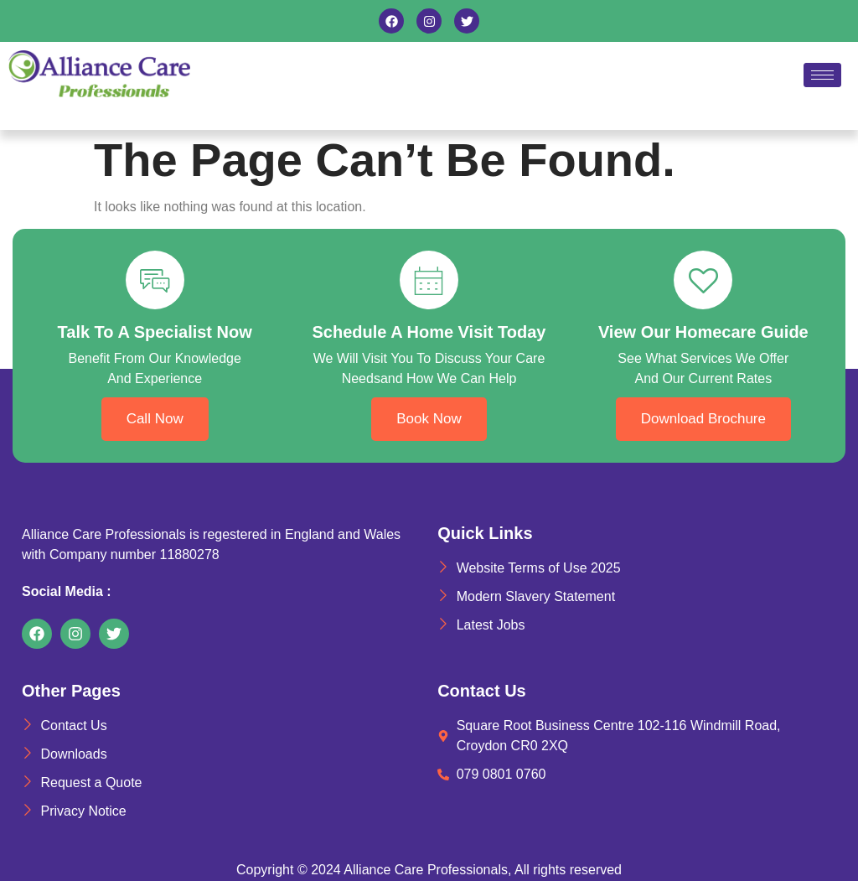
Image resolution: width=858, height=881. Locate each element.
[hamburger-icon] (822, 75)
